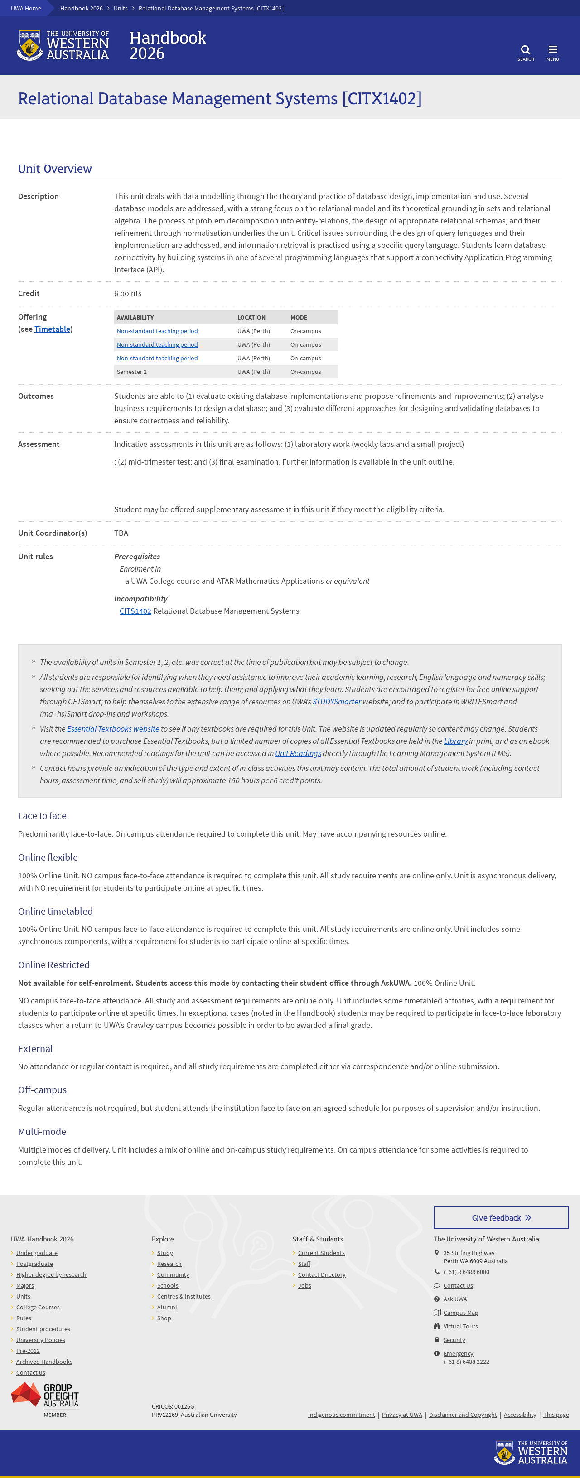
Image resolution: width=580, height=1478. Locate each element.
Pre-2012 (28, 1351)
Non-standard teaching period (157, 331)
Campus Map (461, 1312)
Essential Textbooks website (113, 728)
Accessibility (520, 1414)
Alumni (167, 1307)
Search (526, 52)
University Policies (40, 1340)
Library (456, 741)
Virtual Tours (461, 1326)
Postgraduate (34, 1264)
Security (454, 1340)
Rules (23, 1318)
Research (169, 1264)
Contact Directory (322, 1274)
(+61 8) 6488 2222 (466, 1361)
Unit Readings (298, 753)
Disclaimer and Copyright (463, 1414)
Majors (25, 1285)
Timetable (52, 329)
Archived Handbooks (44, 1361)
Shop (164, 1318)
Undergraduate (37, 1253)
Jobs (304, 1285)
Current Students (321, 1253)
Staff (304, 1264)
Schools (168, 1285)
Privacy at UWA (402, 1414)
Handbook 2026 (81, 8)
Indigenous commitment (341, 1414)
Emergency (459, 1353)
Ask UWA (455, 1299)
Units (121, 8)
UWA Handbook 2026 (42, 1238)
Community (173, 1274)
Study (165, 1253)
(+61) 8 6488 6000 (466, 1272)
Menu (553, 52)
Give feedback (496, 1217)
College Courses (38, 1307)
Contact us (30, 1372)
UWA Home (26, 8)
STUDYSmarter (337, 701)
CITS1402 (135, 611)
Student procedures (43, 1329)
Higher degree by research (51, 1274)
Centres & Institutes (184, 1296)
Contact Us (458, 1285)
